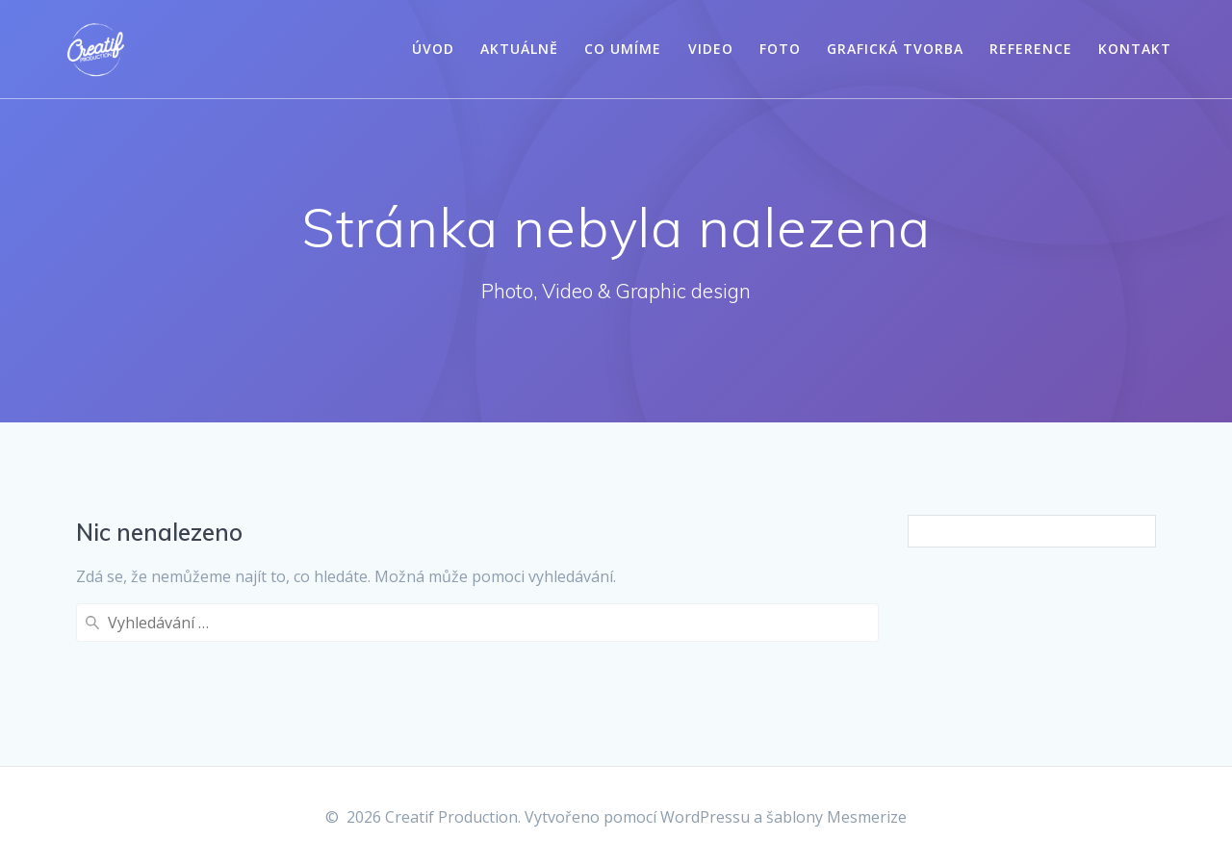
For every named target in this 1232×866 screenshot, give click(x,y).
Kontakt (1134, 48)
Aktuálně (519, 48)
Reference (1030, 48)
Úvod (433, 48)
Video (710, 48)
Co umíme (622, 48)
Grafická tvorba (895, 48)
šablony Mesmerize (836, 817)
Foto (780, 48)
